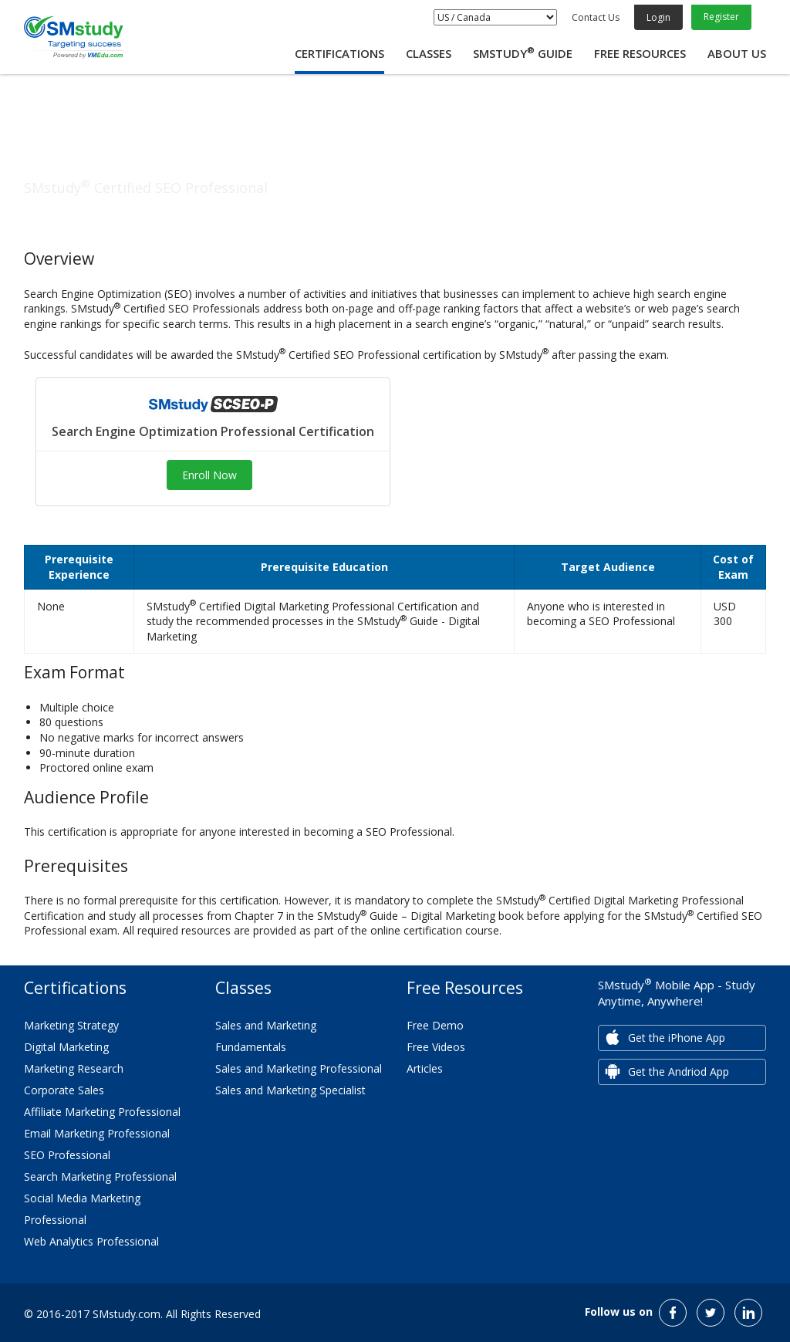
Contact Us (596, 17)
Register (721, 16)
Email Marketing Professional (97, 1133)
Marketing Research (73, 1068)
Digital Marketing (66, 1046)
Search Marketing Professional (100, 1176)
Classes (428, 53)
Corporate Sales (64, 1090)
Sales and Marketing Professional (298, 1068)
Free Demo (435, 1025)
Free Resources (640, 53)
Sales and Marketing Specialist (290, 1090)
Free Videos (436, 1046)
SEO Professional (67, 1155)
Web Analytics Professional (91, 1241)
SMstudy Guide (522, 53)
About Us (736, 53)
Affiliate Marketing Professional (102, 1111)
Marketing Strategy (71, 1025)
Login (658, 17)
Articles (425, 1068)
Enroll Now (209, 475)
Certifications (339, 53)
